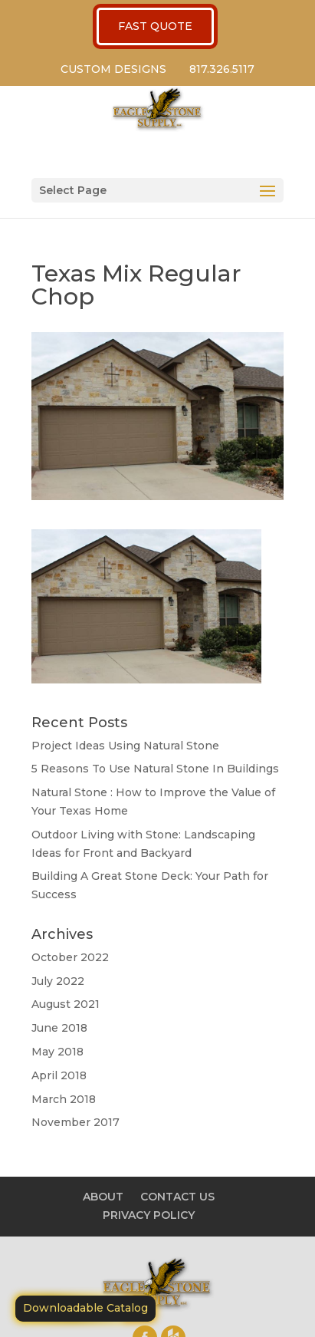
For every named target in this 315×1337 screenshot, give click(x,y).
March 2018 (63, 1099)
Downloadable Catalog (85, 1308)
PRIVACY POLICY (149, 1215)
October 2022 (70, 957)
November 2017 (75, 1122)
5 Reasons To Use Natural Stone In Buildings (155, 769)
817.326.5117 (221, 69)
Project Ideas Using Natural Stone (125, 745)
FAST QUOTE (155, 26)
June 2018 (59, 1028)
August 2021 (65, 1004)
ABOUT (103, 1197)
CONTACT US (177, 1197)
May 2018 (57, 1052)
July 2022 (57, 981)
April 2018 (59, 1075)
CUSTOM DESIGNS (113, 69)
